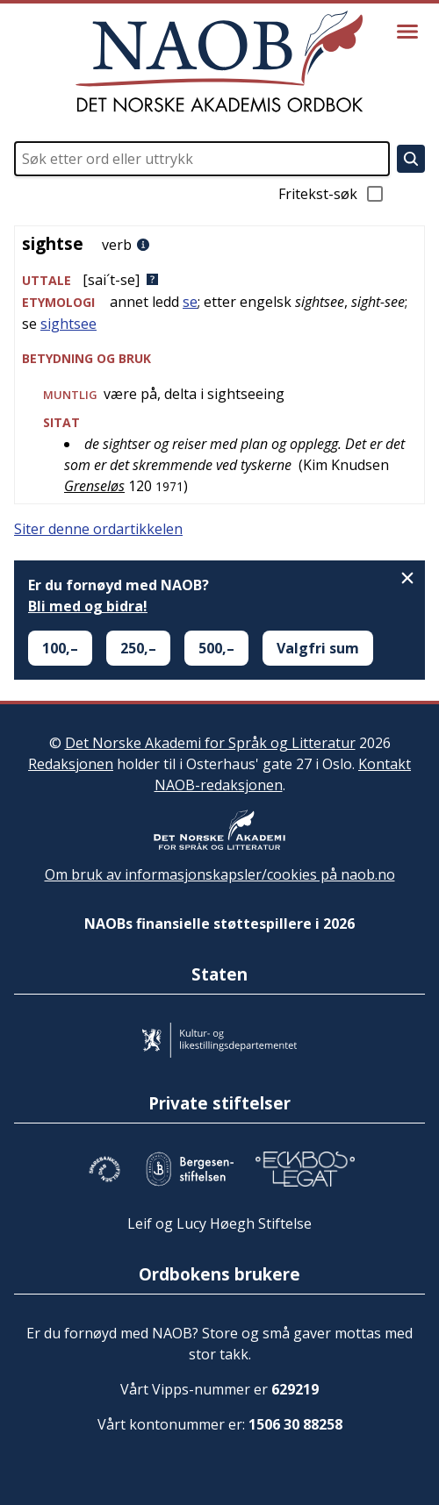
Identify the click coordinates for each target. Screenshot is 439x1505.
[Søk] (411, 159)
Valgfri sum (318, 648)
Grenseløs (94, 486)
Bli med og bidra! (88, 606)
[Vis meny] (407, 31)
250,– (138, 648)
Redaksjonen (70, 764)
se (190, 301)
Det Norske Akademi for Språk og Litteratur (210, 742)
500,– (216, 648)
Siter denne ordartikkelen (98, 529)
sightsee (68, 323)
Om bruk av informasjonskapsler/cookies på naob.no (220, 874)
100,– (60, 648)
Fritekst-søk (331, 193)
